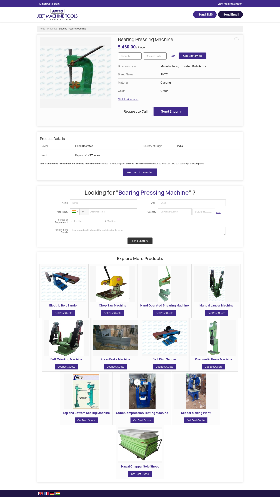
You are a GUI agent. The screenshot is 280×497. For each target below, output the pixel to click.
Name (65, 202)
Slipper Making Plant (196, 413)
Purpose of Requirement (61, 221)
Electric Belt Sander (63, 305)
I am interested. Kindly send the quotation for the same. (148, 231)
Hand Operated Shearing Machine (164, 305)
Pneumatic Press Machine (213, 359)
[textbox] (155, 56)
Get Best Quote (63, 313)
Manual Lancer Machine (216, 305)
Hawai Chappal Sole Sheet (140, 466)
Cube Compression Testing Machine (142, 413)
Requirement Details (61, 231)
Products (52, 28)
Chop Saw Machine (112, 305)
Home (42, 28)
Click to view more (128, 99)
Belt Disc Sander (164, 359)
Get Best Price (192, 56)
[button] (230, 3)
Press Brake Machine (115, 359)
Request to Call (136, 111)
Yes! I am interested (140, 172)
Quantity (152, 211)
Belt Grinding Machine (66, 359)
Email (153, 202)
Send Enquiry (171, 111)
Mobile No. (62, 211)
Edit (173, 56)
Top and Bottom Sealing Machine (86, 413)
